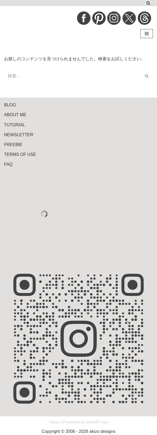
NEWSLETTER (18, 134)
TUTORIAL (14, 125)
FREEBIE (13, 144)
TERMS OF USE (20, 154)
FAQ (8, 164)
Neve (54, 422)
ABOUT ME (15, 114)
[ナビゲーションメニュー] (146, 33)
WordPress (97, 422)
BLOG (10, 105)
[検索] (148, 3)
